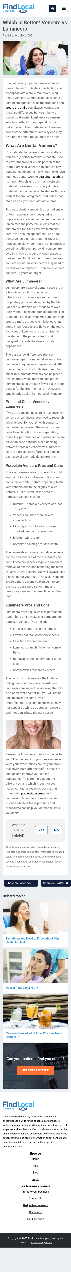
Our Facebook (35, 1219)
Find (35, 1165)
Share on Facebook (21, 883)
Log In (35, 1179)
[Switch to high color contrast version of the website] (52, 8)
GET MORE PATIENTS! (35, 1070)
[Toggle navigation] (64, 8)
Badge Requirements (35, 1205)
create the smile (16, 107)
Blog (35, 1172)
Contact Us (35, 1198)
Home (35, 1159)
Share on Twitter (56, 883)
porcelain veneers (33, 793)
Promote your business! (35, 1191)
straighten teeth (49, 176)
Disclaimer (35, 1212)
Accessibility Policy (41, 1242)
